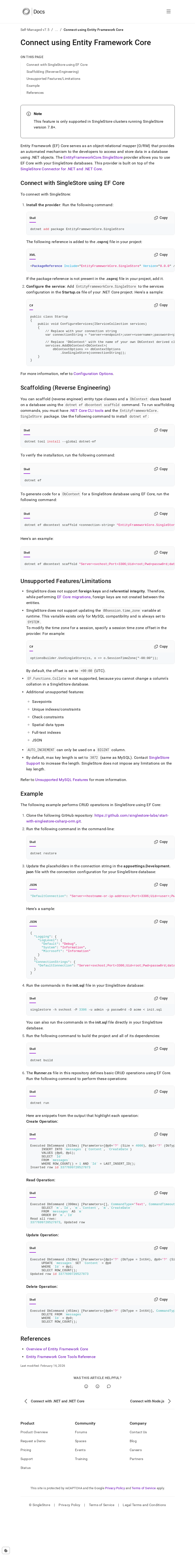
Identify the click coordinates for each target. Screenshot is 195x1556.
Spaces (80, 1484)
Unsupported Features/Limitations (54, 79)
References (35, 93)
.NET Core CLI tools (86, 421)
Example (33, 86)
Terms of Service (144, 1531)
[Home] (33, 11)
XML (32, 255)
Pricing (25, 1493)
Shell (32, 218)
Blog (133, 1484)
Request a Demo (33, 1484)
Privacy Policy (115, 1531)
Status (25, 1510)
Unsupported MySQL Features (61, 794)
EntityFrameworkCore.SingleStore (93, 157)
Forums (81, 1475)
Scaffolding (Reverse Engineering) (53, 72)
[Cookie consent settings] (6, 1550)
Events (80, 1493)
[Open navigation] (168, 11)
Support (26, 1501)
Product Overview (34, 1475)
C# (31, 307)
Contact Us (138, 1475)
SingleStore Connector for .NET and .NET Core (61, 169)
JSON (33, 900)
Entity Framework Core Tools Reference (61, 1399)
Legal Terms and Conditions (144, 1547)
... (56, 30)
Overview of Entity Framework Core (57, 1391)
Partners (136, 1501)
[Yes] (86, 1429)
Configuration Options (93, 384)
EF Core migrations (74, 610)
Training (81, 1501)
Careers (136, 1493)
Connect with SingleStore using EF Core (57, 65)
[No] (97, 1429)
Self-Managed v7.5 (35, 30)
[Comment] (108, 1429)
